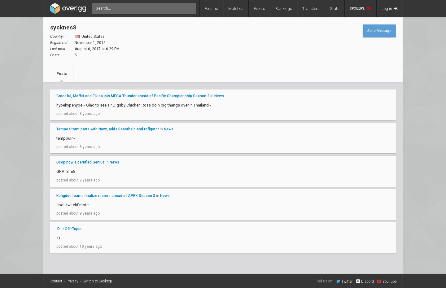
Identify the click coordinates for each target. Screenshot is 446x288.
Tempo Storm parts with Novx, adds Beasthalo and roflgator (107, 129)
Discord (365, 281)
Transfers (311, 8)
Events (259, 8)
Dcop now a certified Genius (80, 162)
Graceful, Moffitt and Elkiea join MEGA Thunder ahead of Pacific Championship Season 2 (132, 96)
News (219, 96)
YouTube (386, 281)
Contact (56, 281)
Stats (334, 8)
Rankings (283, 8)
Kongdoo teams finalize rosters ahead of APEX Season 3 (105, 196)
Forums (211, 8)
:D (58, 229)
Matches (235, 8)
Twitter (344, 281)
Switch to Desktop (97, 281)
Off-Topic (73, 229)
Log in (390, 8)
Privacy (72, 281)
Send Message (379, 31)
